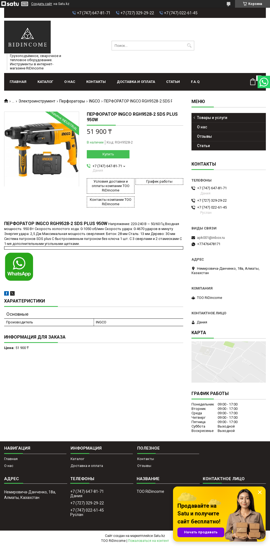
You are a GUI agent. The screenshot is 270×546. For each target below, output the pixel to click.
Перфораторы (72, 101)
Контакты (96, 82)
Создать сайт (41, 4)
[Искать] (189, 45)
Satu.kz (159, 536)
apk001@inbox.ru (211, 238)
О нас (69, 82)
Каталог (45, 82)
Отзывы (204, 136)
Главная (18, 82)
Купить (108, 154)
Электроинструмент (36, 101)
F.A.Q (195, 82)
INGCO (94, 101)
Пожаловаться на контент (148, 541)
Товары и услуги (212, 117)
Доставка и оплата (136, 82)
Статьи (173, 82)
